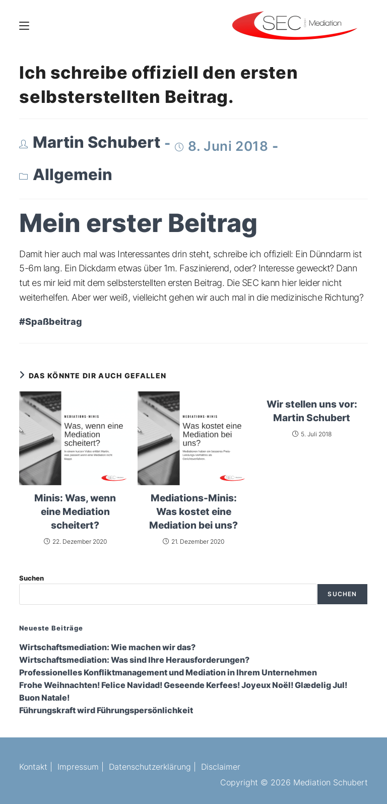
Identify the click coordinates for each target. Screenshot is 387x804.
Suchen (31, 578)
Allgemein (72, 174)
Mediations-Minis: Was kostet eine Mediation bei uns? (193, 511)
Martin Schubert (96, 142)
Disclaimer (220, 767)
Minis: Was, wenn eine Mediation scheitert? (75, 511)
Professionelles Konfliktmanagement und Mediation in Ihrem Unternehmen (168, 672)
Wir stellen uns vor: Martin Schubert (312, 411)
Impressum (78, 767)
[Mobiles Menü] (24, 25)
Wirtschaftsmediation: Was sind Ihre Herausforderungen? (134, 660)
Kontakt (33, 767)
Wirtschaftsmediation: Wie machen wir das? (107, 647)
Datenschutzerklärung (150, 767)
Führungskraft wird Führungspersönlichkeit (106, 710)
